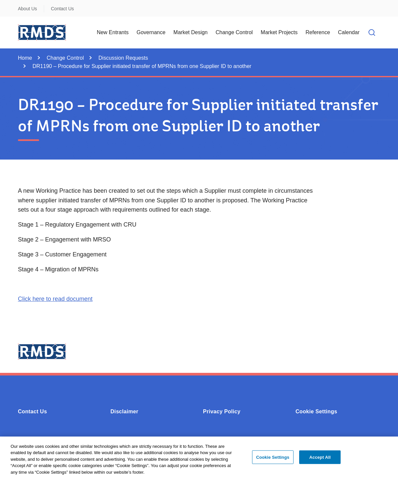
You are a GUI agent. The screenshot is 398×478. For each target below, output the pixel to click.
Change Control (65, 58)
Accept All (320, 459)
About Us (27, 8)
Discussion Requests (123, 58)
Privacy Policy (221, 411)
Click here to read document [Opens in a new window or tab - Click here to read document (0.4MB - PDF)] (55, 299)
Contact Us (62, 8)
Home (25, 58)
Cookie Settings (316, 411)
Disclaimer (124, 411)
